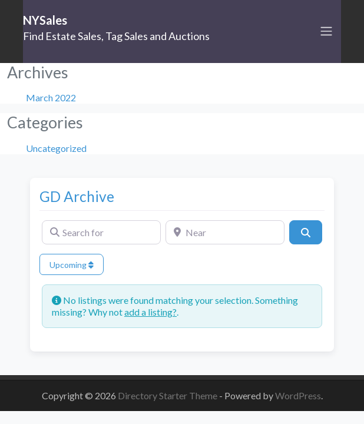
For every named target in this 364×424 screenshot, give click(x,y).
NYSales (45, 20)
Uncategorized (56, 148)
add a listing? (150, 311)
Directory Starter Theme (168, 395)
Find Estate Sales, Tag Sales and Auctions (116, 35)
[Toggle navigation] (326, 31)
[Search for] (101, 232)
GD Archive (76, 196)
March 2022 (51, 97)
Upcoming (71, 265)
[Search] (305, 232)
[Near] (225, 232)
